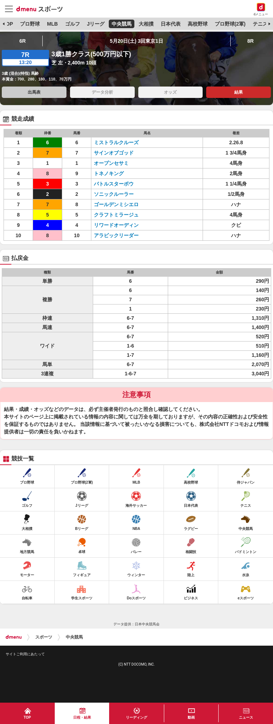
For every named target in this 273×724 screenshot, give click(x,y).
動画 (191, 717)
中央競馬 (122, 24)
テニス (260, 24)
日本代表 (171, 24)
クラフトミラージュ (116, 215)
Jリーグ (96, 24)
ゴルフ (72, 24)
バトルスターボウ (114, 184)
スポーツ (43, 637)
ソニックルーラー (114, 194)
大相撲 (146, 24)
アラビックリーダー (116, 235)
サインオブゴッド (114, 153)
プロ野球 (30, 24)
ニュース (246, 717)
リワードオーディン (116, 225)
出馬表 (34, 92)
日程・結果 (82, 717)
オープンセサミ (111, 163)
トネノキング (109, 173)
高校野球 (198, 24)
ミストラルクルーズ (116, 142)
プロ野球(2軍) (230, 24)
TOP (8, 24)
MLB (52, 24)
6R (22, 41)
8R (250, 41)
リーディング (136, 717)
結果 (238, 92)
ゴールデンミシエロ (116, 204)
